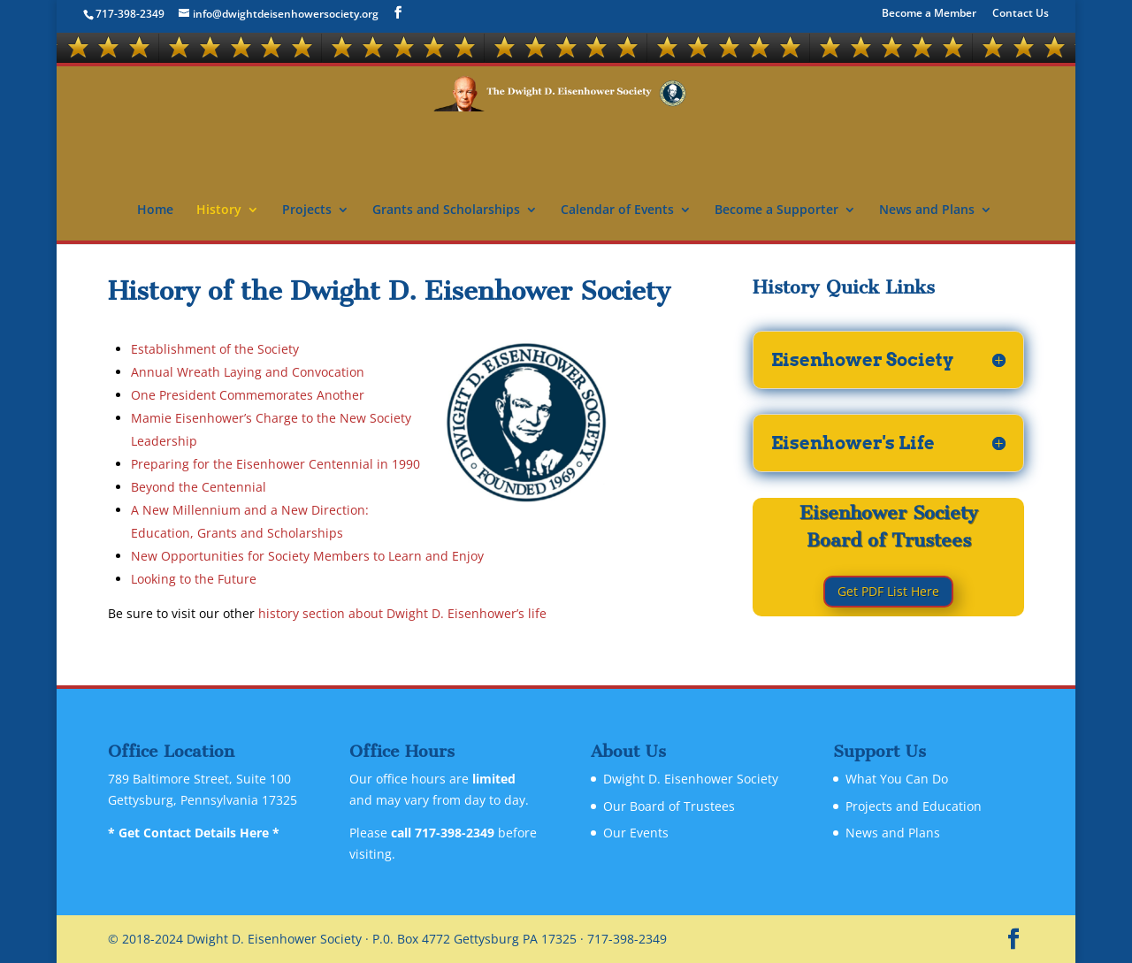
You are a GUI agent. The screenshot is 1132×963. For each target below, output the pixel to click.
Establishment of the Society (215, 348)
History (218, 210)
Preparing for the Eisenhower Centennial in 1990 (275, 463)
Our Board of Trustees (669, 806)
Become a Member (929, 14)
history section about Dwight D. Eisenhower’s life (402, 613)
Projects (307, 210)
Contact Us (1020, 14)
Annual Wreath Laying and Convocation (247, 371)
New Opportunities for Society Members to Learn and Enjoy (307, 555)
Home (155, 210)
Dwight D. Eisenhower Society (690, 778)
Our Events (636, 832)
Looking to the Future (193, 578)
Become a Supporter (776, 210)
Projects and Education (913, 806)
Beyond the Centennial (198, 486)
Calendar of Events (617, 210)
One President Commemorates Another (247, 394)
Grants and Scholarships (446, 210)
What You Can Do (896, 778)
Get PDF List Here (888, 591)
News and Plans (927, 210)
